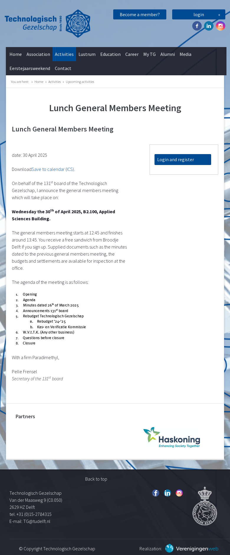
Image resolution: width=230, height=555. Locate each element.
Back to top (96, 479)
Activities (64, 54)
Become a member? (140, 14)
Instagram (220, 26)
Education (110, 54)
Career (132, 54)
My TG (149, 54)
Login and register (175, 159)
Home (15, 54)
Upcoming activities (80, 81)
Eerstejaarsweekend (29, 68)
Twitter (208, 26)
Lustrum (87, 54)
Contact (63, 68)
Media (185, 54)
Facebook (197, 26)
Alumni (167, 54)
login (198, 14)
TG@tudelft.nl (37, 521)
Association (38, 54)
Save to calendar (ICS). (53, 169)
